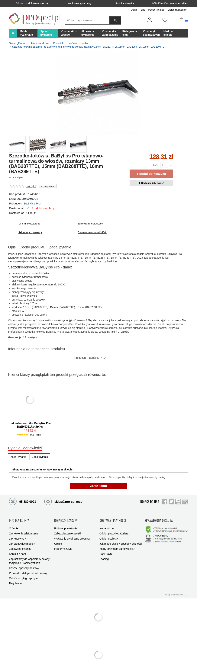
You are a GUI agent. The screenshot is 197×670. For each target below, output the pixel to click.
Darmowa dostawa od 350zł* (92, 232)
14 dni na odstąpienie (29, 223)
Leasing (104, 555)
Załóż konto (98, 485)
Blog (143, 9)
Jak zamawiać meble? (22, 539)
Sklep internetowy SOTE (176, 591)
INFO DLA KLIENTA (19, 518)
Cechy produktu (32, 247)
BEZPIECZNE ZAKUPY (66, 518)
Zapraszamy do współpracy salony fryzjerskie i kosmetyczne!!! (29, 557)
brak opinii (31, 186)
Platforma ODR (63, 544)
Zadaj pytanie (60, 247)
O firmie (13, 524)
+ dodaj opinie (47, 186)
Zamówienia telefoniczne (90, 223)
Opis (12, 247)
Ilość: (156, 165)
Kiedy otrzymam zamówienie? (116, 544)
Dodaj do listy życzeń (151, 183)
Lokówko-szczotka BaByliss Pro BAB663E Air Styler (29, 425)
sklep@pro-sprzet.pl (61, 501)
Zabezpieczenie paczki (67, 529)
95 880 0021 (22, 501)
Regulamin (15, 579)
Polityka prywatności (66, 524)
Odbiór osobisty (108, 534)
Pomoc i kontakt (156, 9)
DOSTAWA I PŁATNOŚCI (112, 518)
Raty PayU (105, 549)
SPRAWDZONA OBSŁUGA (159, 518)
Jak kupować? (17, 534)
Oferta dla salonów (177, 9)
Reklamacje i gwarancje (30, 232)
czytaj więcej (16, 177)
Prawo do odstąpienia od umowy (28, 569)
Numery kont (106, 524)
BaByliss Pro (32, 203)
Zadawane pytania (20, 544)
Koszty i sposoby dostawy (24, 564)
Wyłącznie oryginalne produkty (72, 534)
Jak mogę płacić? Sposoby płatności (120, 539)
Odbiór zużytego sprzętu (23, 574)
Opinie (134, 9)
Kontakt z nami (18, 549)
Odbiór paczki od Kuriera (113, 529)
